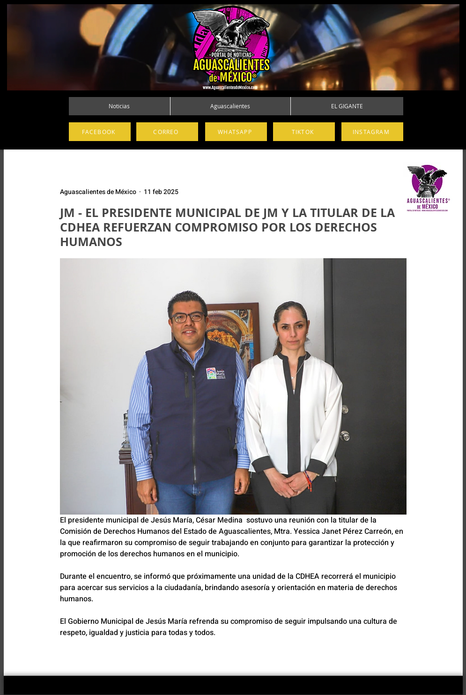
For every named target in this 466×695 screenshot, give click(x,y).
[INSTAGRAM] (372, 131)
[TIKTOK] (304, 131)
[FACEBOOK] (100, 131)
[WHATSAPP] (236, 131)
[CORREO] (167, 131)
